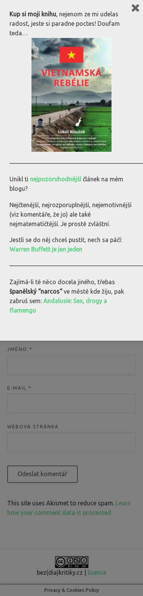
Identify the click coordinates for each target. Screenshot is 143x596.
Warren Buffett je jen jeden (45, 249)
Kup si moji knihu (32, 14)
